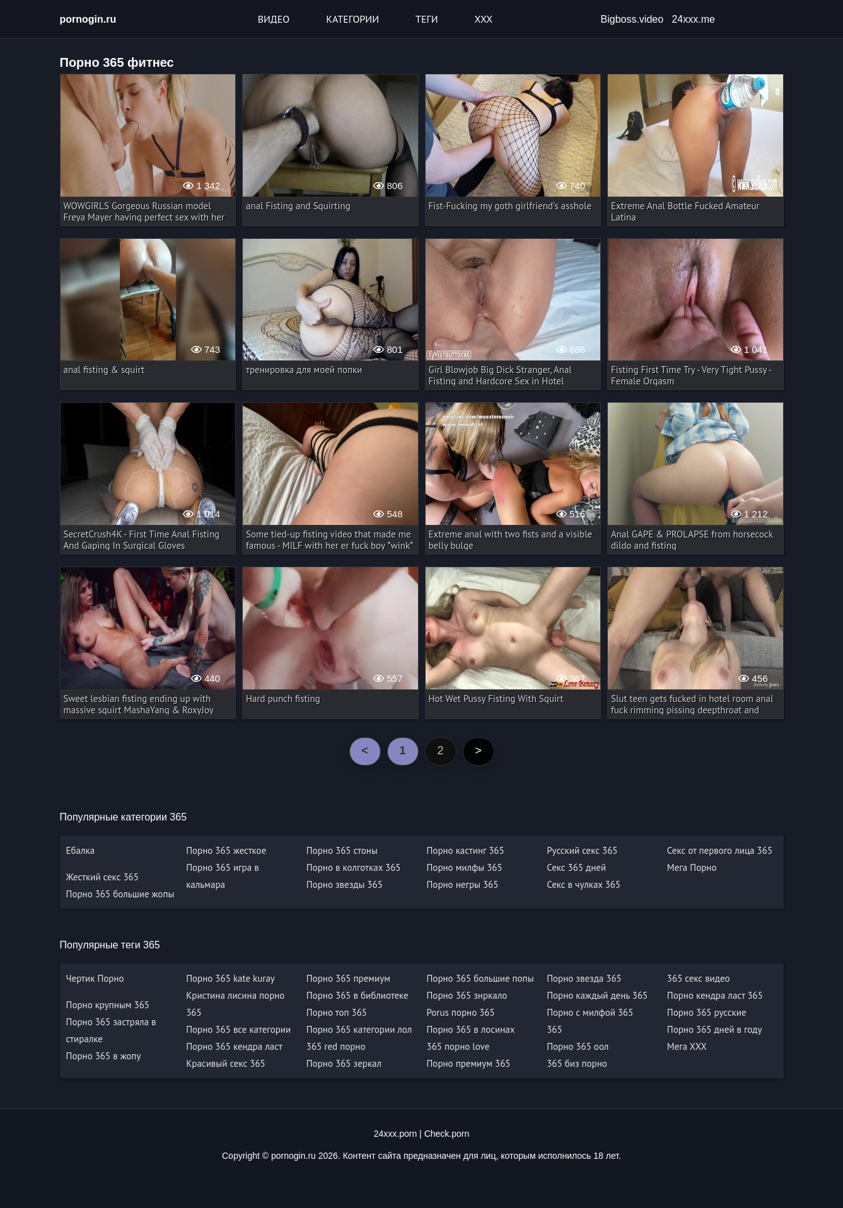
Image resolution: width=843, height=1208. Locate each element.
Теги (427, 19)
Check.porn (447, 1134)
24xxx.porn (395, 1134)
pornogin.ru (88, 19)
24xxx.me (692, 19)
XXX (484, 19)
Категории (352, 19)
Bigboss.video (632, 19)
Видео (273, 19)
